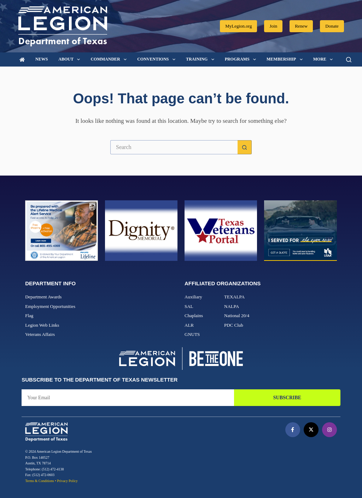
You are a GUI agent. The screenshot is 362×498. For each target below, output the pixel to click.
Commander (109, 59)
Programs (242, 59)
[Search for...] (174, 147)
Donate (332, 26)
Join (273, 26)
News (41, 59)
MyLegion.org (238, 26)
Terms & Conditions (39, 481)
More (324, 59)
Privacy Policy (67, 481)
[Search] (348, 59)
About (70, 59)
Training (201, 59)
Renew (301, 26)
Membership (286, 59)
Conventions (157, 59)
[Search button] (245, 147)
